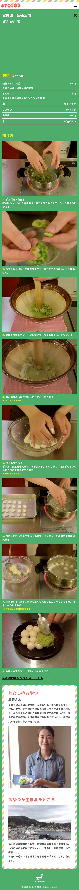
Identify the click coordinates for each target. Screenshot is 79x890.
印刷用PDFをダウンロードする (22, 678)
